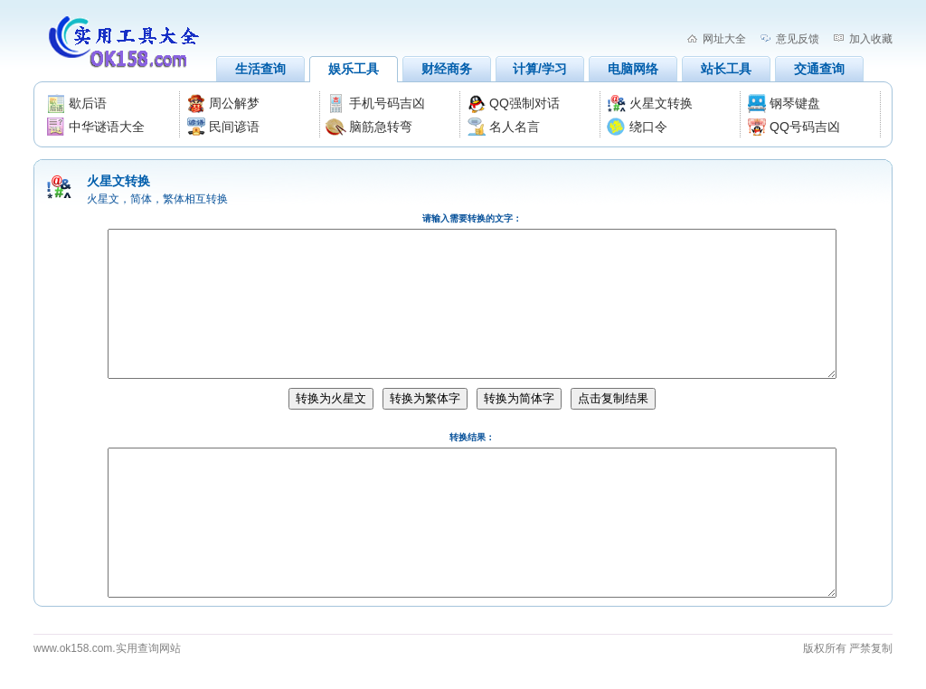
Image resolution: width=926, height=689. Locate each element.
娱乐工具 (353, 68)
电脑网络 (633, 68)
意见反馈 (797, 39)
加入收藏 (871, 39)
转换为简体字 (519, 398)
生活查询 (260, 68)
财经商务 (446, 68)
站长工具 (726, 68)
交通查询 (819, 68)
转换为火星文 (331, 398)
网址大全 (724, 39)
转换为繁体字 (425, 398)
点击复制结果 (613, 398)
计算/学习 (540, 68)
